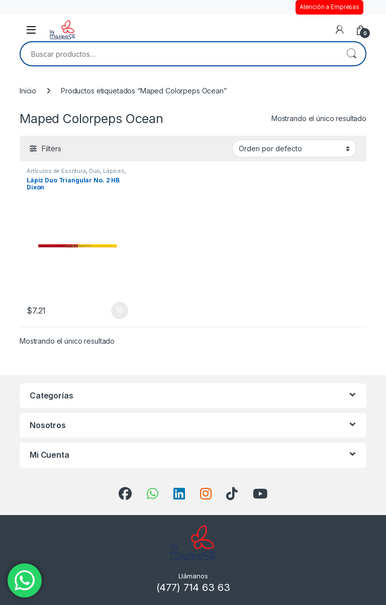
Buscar (351, 53)
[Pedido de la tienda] (294, 148)
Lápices (114, 170)
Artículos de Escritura (56, 170)
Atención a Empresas (329, 7)
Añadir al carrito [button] (119, 310)
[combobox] (179, 53)
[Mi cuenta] (339, 30)
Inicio (28, 90)
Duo (95, 170)
